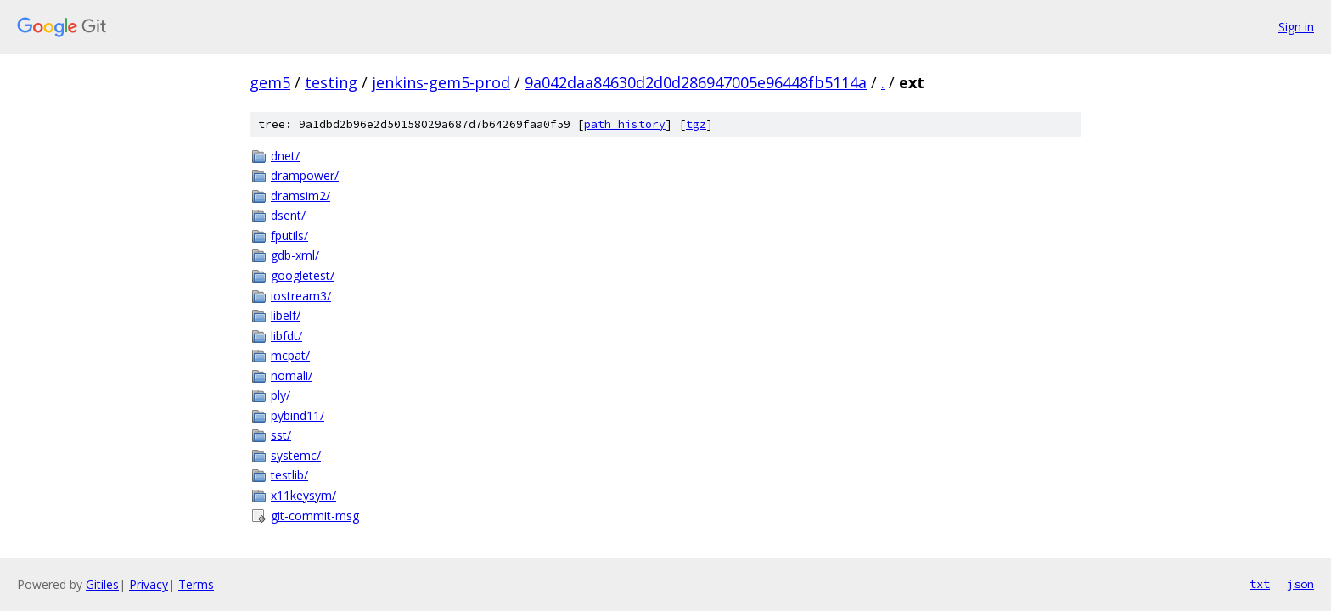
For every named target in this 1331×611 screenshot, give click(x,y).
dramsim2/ (300, 196)
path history (625, 124)
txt (1260, 583)
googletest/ (302, 275)
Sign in (1296, 27)
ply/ (280, 395)
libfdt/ (286, 336)
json (1300, 583)
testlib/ (289, 475)
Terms (196, 584)
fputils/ (289, 235)
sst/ (281, 435)
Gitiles (102, 584)
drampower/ (305, 175)
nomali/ (291, 375)
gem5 (270, 82)
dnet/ (285, 156)
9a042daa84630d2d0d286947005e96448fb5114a (696, 82)
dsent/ (288, 215)
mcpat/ (290, 355)
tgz (696, 124)
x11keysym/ (303, 495)
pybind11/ (297, 415)
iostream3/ (301, 296)
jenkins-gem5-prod (441, 82)
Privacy (148, 584)
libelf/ (285, 315)
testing (331, 82)
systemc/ (296, 455)
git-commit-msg (315, 515)
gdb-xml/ (295, 255)
